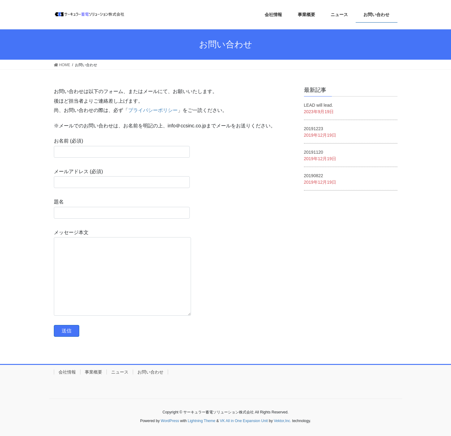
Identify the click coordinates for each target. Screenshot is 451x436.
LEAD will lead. (318, 105)
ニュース (119, 372)
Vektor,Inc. (282, 421)
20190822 (313, 175)
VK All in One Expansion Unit (244, 421)
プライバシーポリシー (153, 110)
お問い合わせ (150, 372)
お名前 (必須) (122, 147)
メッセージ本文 (122, 273)
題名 (122, 208)
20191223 (313, 128)
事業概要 (93, 372)
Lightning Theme (201, 421)
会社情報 (67, 372)
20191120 (313, 152)
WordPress (170, 421)
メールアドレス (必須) (122, 178)
